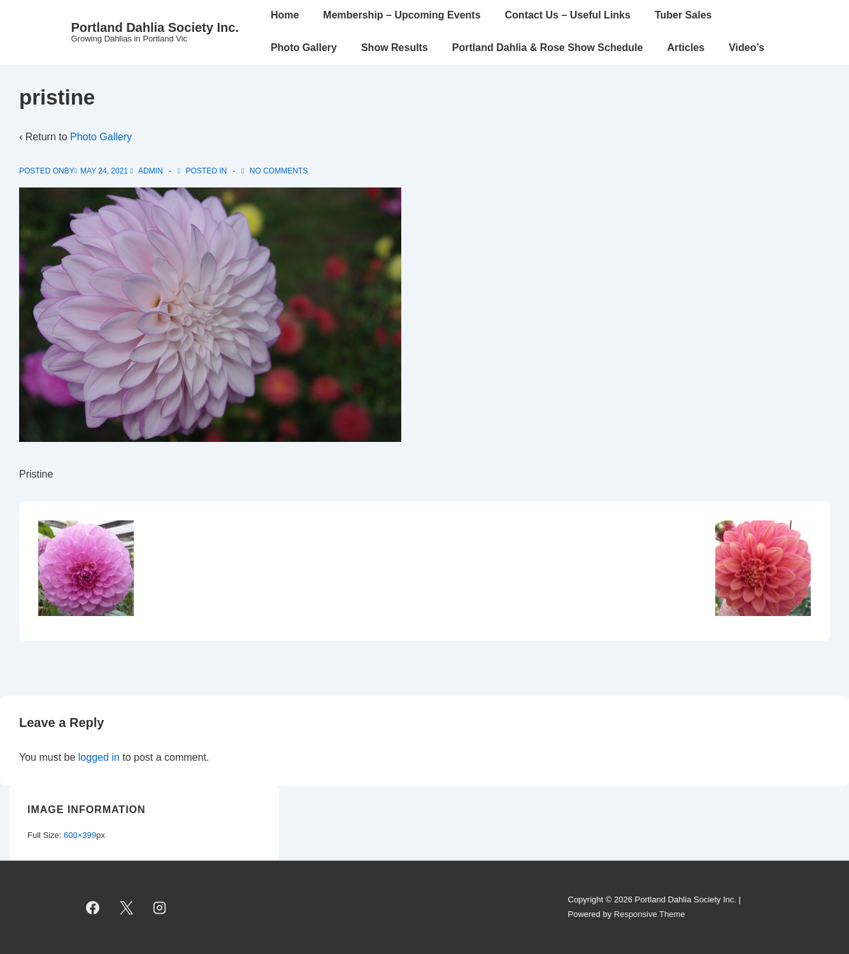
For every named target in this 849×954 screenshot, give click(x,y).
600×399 (80, 835)
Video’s (746, 47)
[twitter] (126, 907)
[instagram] (160, 907)
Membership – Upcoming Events (401, 15)
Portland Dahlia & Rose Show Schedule (547, 47)
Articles (685, 47)
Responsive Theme (649, 914)
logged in (99, 757)
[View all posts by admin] (147, 170)
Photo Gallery (304, 47)
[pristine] (104, 170)
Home (285, 15)
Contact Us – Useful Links (568, 15)
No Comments (279, 170)
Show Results (394, 47)
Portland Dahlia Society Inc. (155, 27)
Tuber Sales (683, 15)
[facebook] (93, 907)
